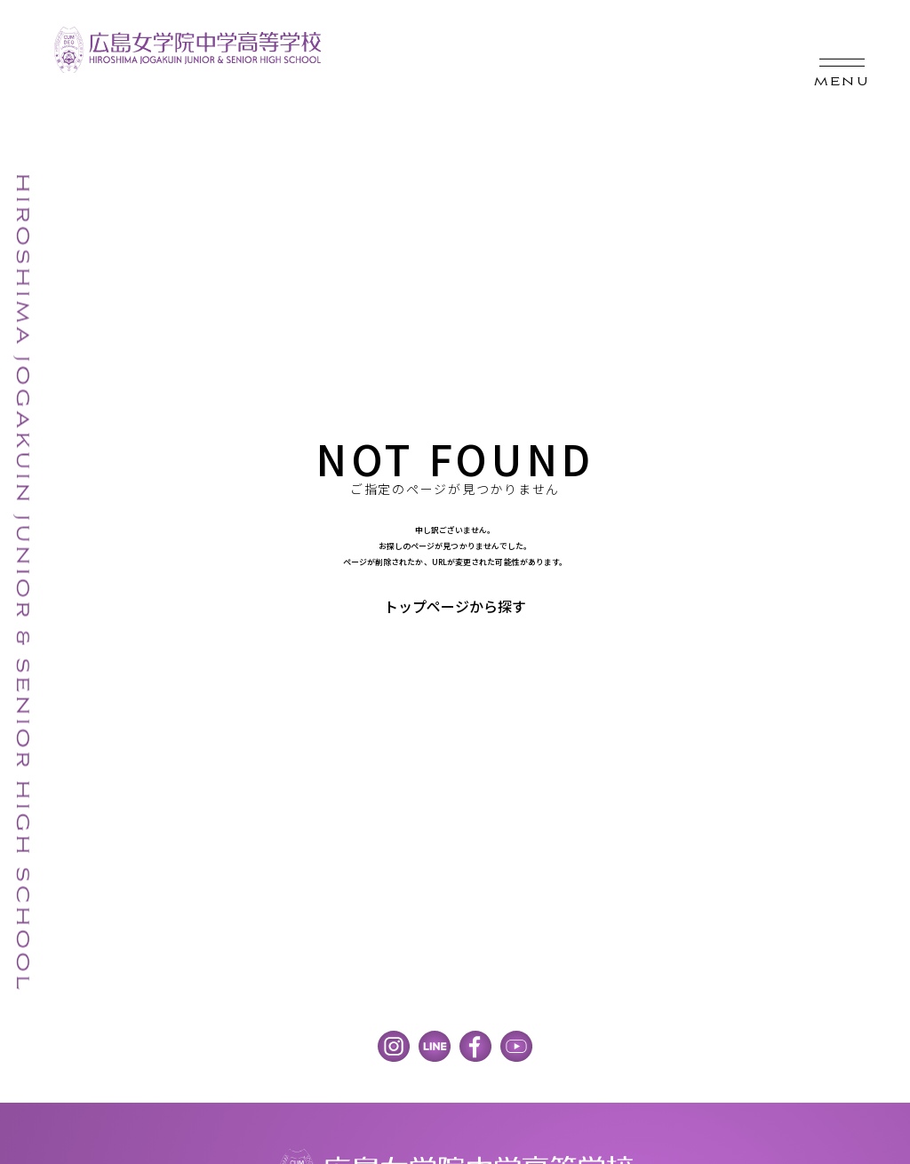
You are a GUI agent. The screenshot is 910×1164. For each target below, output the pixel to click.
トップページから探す (455, 606)
